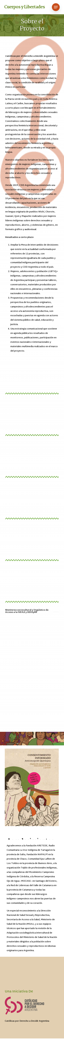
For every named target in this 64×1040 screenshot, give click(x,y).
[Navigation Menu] (56, 7)
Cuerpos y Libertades (24, 7)
